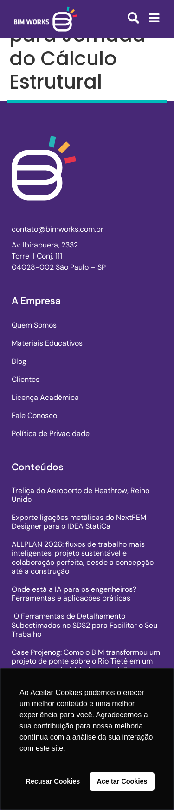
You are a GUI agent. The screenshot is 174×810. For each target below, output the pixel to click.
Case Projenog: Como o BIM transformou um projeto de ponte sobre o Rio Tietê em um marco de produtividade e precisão (86, 661)
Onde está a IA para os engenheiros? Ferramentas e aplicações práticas (74, 593)
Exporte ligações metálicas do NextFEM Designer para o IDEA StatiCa (79, 522)
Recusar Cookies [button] (53, 781)
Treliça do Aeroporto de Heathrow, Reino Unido (80, 495)
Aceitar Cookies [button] (122, 781)
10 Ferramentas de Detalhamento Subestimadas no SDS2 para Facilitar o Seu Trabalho (84, 625)
